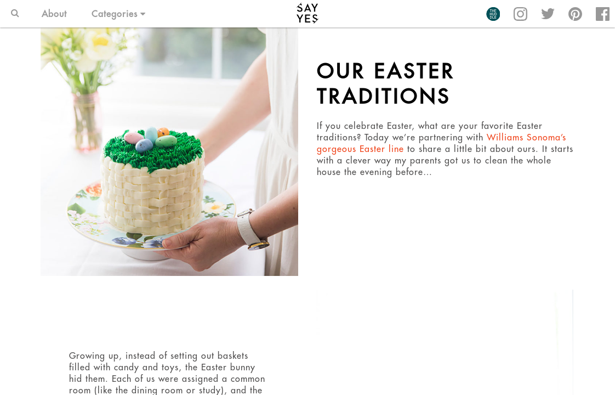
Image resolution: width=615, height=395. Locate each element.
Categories (119, 13)
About (54, 13)
